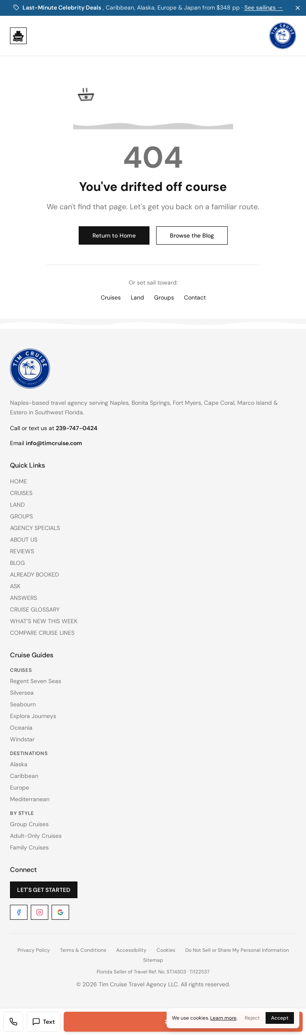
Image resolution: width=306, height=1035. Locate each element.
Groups (164, 297)
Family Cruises (29, 847)
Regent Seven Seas (35, 681)
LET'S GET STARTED (43, 890)
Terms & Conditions (83, 950)
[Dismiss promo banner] (298, 8)
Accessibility (131, 950)
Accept (280, 1018)
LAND (17, 504)
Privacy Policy (33, 950)
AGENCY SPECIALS (35, 528)
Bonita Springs (151, 402)
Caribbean (24, 776)
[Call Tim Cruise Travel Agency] (13, 1022)
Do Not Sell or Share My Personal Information (237, 950)
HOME (18, 481)
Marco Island (254, 402)
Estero (18, 412)
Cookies (166, 950)
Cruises (111, 297)
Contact (195, 297)
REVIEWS (22, 551)
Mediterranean (30, 799)
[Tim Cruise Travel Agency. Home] (282, 35)
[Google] (60, 912)
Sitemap (153, 960)
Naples (119, 402)
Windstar (22, 739)
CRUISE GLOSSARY (35, 609)
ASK (15, 586)
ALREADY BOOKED (34, 574)
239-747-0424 (76, 428)
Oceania (21, 727)
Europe (19, 787)
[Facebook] (18, 912)
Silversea (22, 692)
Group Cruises (29, 824)
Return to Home (114, 235)
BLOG (17, 563)
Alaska (18, 764)
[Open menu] (18, 35)
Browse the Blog (192, 235)
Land (137, 297)
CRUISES (21, 493)
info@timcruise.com (54, 443)
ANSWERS (23, 598)
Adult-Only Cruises (36, 835)
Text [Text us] (43, 1022)
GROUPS (21, 516)
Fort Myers (187, 402)
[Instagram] (39, 912)
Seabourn (23, 704)
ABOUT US (23, 539)
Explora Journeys (33, 716)
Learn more (223, 1018)
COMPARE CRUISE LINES (42, 632)
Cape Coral (219, 402)
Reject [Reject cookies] (252, 1018)
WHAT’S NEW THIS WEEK (43, 621)
